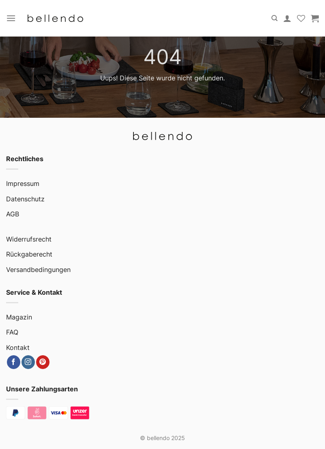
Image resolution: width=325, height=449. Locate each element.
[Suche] (274, 18)
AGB (12, 214)
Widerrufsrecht (29, 239)
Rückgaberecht (29, 254)
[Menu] (11, 18)
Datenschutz (25, 199)
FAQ (12, 332)
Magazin (19, 317)
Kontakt (18, 347)
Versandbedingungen (38, 270)
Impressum (22, 183)
